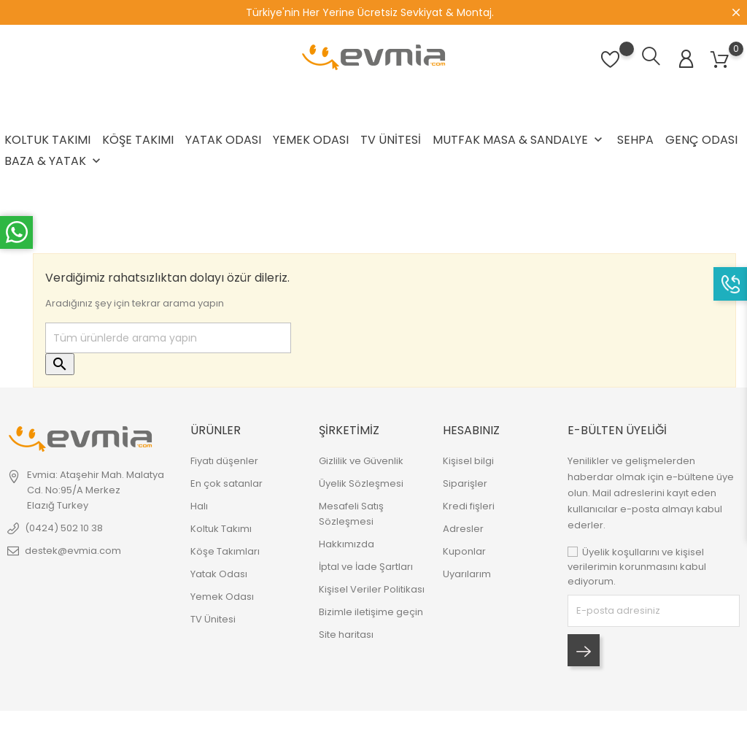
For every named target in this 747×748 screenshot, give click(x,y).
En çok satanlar (226, 483)
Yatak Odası (223, 139)
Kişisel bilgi (468, 461)
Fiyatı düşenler (224, 461)
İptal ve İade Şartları (366, 567)
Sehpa (635, 139)
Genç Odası (701, 139)
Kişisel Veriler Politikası (372, 589)
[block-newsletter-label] (654, 611)
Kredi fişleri (469, 506)
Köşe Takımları (225, 551)
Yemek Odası (311, 139)
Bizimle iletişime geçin (371, 612)
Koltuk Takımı (47, 139)
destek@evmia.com (73, 551)
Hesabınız (471, 430)
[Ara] (168, 338)
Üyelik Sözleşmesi (361, 483)
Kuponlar (464, 551)
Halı (199, 506)
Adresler (463, 529)
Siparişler (465, 483)
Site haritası (346, 634)
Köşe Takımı (138, 139)
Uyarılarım (467, 574)
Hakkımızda (346, 544)
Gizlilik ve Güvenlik (361, 461)
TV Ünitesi (390, 139)
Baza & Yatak (54, 161)
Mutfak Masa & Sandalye (519, 139)
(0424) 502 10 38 (64, 528)
